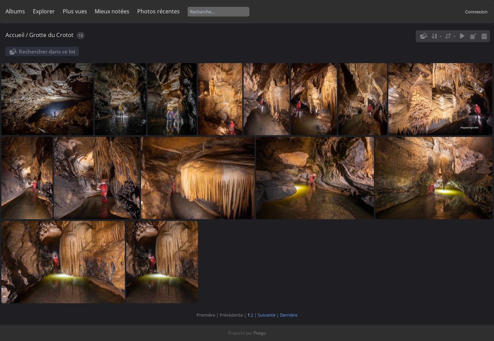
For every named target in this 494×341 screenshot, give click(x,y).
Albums (15, 11)
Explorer (44, 11)
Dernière (288, 315)
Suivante (266, 315)
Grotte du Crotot (51, 35)
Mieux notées (112, 11)
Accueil (14, 35)
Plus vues (75, 11)
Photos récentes (158, 11)
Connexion (476, 12)
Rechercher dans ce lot (47, 51)
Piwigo (260, 333)
